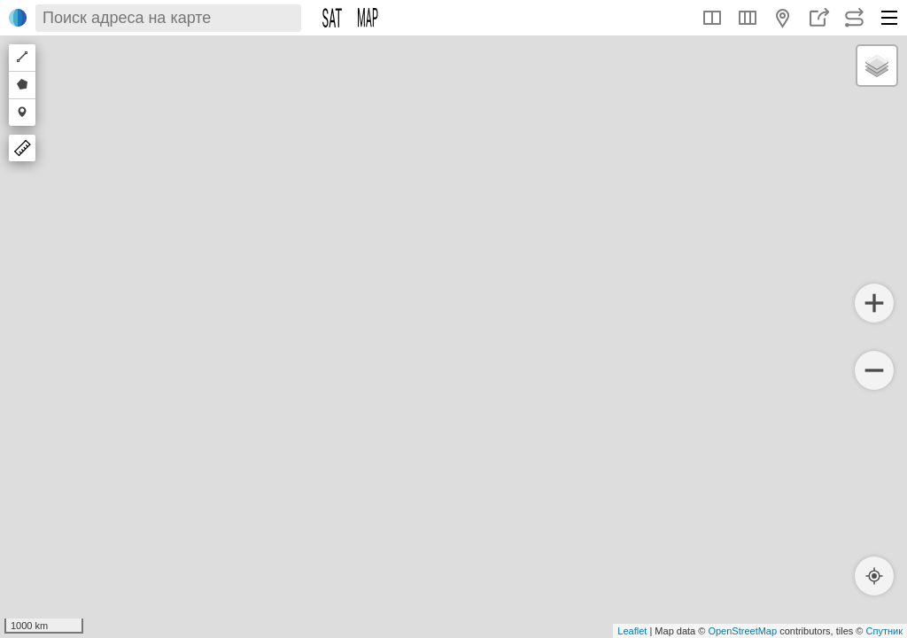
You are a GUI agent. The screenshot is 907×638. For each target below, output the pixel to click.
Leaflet (632, 631)
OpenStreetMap (742, 631)
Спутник (884, 631)
